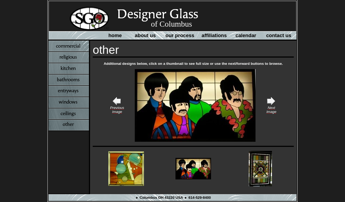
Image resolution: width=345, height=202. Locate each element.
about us (145, 35)
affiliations (214, 35)
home (115, 35)
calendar (246, 35)
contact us (278, 35)
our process (179, 35)
